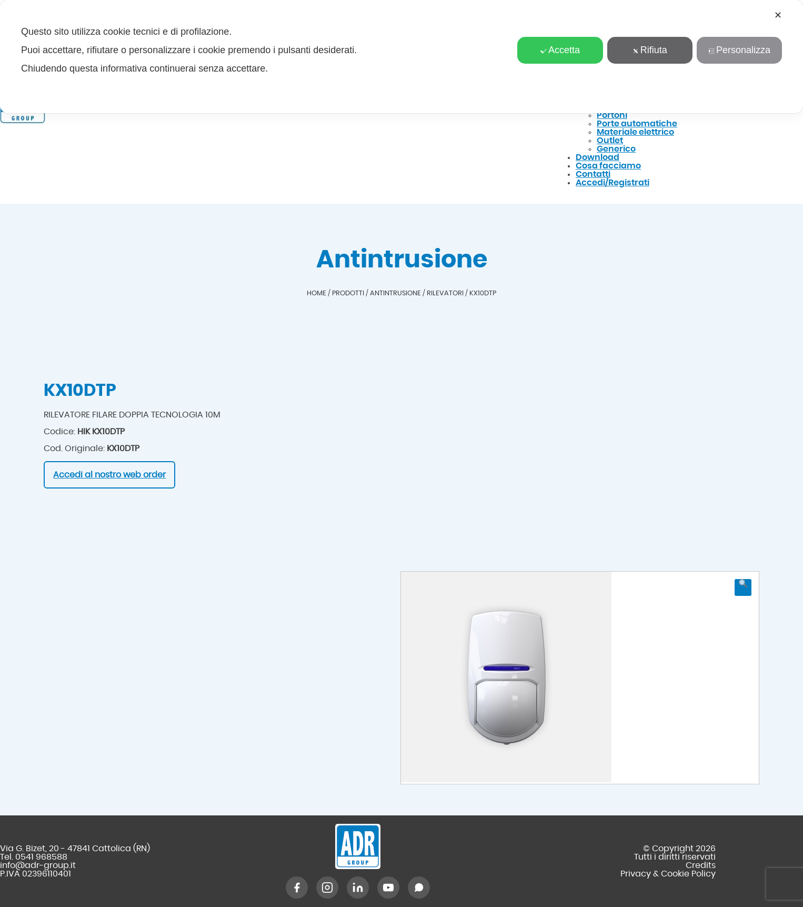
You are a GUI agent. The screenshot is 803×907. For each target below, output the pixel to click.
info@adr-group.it (38, 865)
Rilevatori (445, 293)
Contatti (593, 174)
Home (316, 293)
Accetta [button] (560, 50)
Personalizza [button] (739, 50)
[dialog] (401, 56)
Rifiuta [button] (650, 50)
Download (597, 157)
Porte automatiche (637, 123)
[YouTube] (388, 887)
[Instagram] (327, 887)
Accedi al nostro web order (109, 475)
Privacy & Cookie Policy (668, 874)
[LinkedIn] (358, 887)
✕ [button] (778, 15)
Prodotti (348, 293)
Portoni (612, 115)
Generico (616, 149)
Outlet (610, 140)
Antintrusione (395, 293)
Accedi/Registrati (612, 182)
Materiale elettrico (635, 132)
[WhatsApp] (419, 887)
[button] (743, 587)
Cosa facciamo (608, 166)
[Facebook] (297, 887)
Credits (701, 865)
